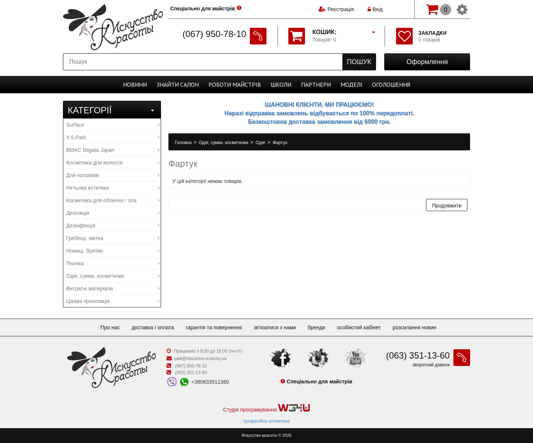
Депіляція (113, 213)
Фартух (280, 142)
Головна (184, 142)
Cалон (178, 84)
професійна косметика (266, 421)
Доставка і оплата (152, 327)
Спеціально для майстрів (203, 8)
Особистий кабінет (359, 327)
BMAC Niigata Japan (113, 150)
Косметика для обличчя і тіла (113, 200)
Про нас (110, 327)
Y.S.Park (113, 137)
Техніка (113, 263)
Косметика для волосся (113, 163)
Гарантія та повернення (214, 327)
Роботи (234, 84)
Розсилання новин (414, 327)
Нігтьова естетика (113, 188)
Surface (113, 125)
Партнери (316, 84)
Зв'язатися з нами (275, 327)
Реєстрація (341, 9)
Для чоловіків (113, 175)
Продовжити (447, 206)
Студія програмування (266, 408)
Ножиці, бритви (113, 251)
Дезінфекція (113, 226)
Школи (281, 84)
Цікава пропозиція (113, 301)
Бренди (316, 327)
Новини (135, 84)
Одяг (260, 142)
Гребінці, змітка (113, 238)
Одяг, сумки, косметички (113, 276)
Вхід (375, 9)
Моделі (351, 84)
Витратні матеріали (113, 289)
